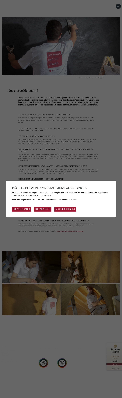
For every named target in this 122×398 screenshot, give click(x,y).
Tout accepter (21, 209)
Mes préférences (65, 209)
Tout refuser (42, 209)
